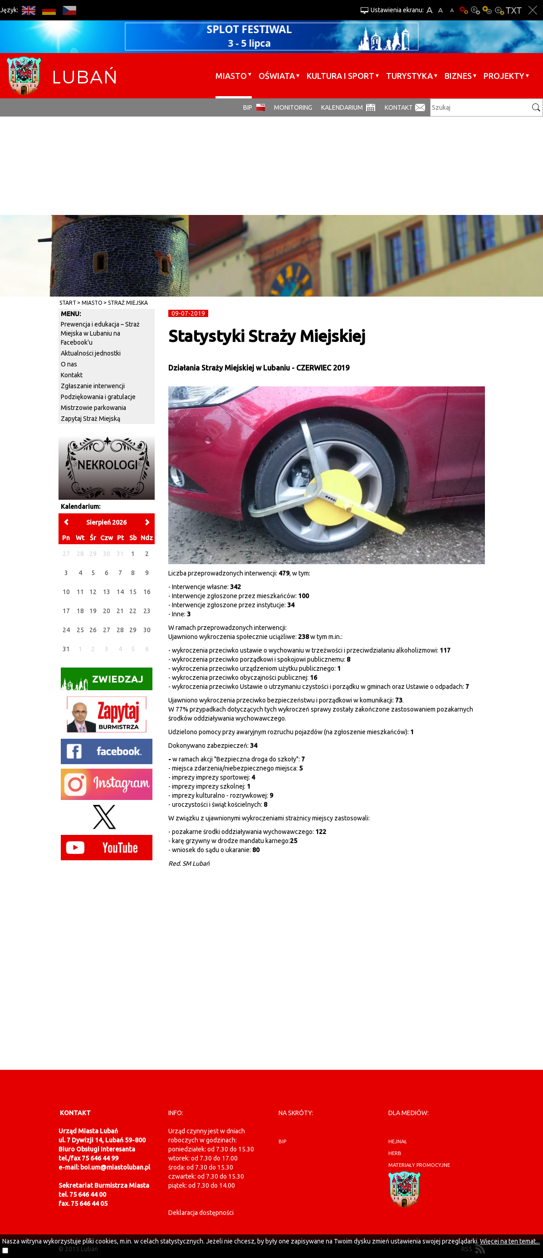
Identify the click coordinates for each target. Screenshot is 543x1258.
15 (133, 591)
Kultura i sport (340, 75)
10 (66, 591)
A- (452, 10)
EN (28, 10)
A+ (429, 10)
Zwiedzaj (102, 681)
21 (120, 610)
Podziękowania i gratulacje (98, 396)
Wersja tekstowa (514, 10)
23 (147, 610)
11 (80, 591)
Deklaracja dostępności (201, 1212)
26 (93, 630)
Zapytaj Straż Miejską (90, 418)
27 (106, 630)
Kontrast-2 (499, 10)
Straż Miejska (128, 303)
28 (120, 630)
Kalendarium (342, 107)
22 (133, 610)
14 (120, 591)
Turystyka (409, 75)
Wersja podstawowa (464, 10)
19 (93, 610)
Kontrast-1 (487, 10)
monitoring (293, 107)
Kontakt (399, 107)
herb (394, 1153)
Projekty (504, 75)
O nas (69, 364)
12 (93, 591)
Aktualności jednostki (91, 353)
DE (49, 10)
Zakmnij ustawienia (533, 10)
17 (66, 610)
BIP (247, 107)
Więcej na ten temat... (510, 1241)
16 (147, 591)
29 (133, 630)
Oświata (277, 75)
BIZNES (458, 75)
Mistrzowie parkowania (93, 407)
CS (69, 10)
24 (66, 630)
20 (106, 610)
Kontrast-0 (475, 10)
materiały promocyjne (419, 1165)
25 (80, 630)
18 (80, 610)
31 (66, 649)
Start (67, 303)
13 (106, 591)
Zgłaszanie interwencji (93, 386)
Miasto (231, 75)
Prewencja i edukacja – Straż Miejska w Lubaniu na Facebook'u (100, 333)
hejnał (397, 1141)
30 (147, 630)
